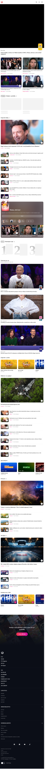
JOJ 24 (2, 663)
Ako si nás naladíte (4, 730)
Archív (2, 659)
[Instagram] (19, 744)
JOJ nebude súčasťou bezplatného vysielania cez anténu (10, 736)
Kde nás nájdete (3, 732)
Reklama (2, 728)
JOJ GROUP (4, 685)
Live (2, 656)
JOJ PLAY (3, 672)
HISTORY (2, 702)
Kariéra (2, 734)
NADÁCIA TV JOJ (5, 679)
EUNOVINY (3, 718)
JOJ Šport (3, 665)
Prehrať (22, 634)
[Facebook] (14, 744)
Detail (22, 216)
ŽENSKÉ (2, 693)
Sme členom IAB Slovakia (5, 753)
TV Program (4, 661)
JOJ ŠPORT (4, 674)
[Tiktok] (29, 744)
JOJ (2, 670)
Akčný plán (3, 738)
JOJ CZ (3, 683)
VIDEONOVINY (4, 716)
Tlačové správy (3, 726)
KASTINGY (4, 681)
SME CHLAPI (3, 697)
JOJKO (2, 676)
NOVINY (2, 709)
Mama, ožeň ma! (15, 210)
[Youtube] (24, 744)
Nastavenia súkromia (4, 751)
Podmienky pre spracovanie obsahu (6, 748)
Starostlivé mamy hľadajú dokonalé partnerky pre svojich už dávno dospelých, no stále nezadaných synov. (21, 212)
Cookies (2, 750)
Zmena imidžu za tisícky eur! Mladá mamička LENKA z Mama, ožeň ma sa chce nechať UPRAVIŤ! (21, 53)
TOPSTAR (3, 695)
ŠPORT (2, 714)
